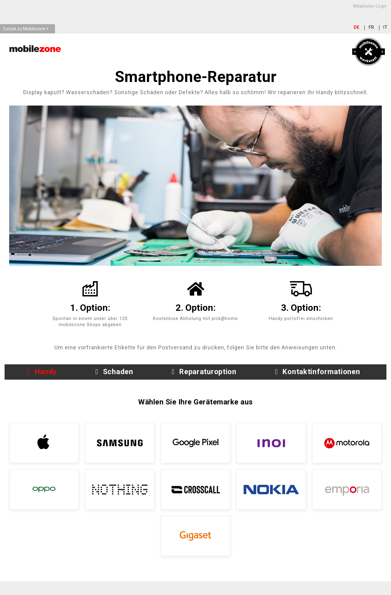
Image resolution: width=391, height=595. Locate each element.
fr (371, 27)
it (385, 27)
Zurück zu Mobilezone (24, 28)
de (357, 27)
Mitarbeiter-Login (369, 6)
